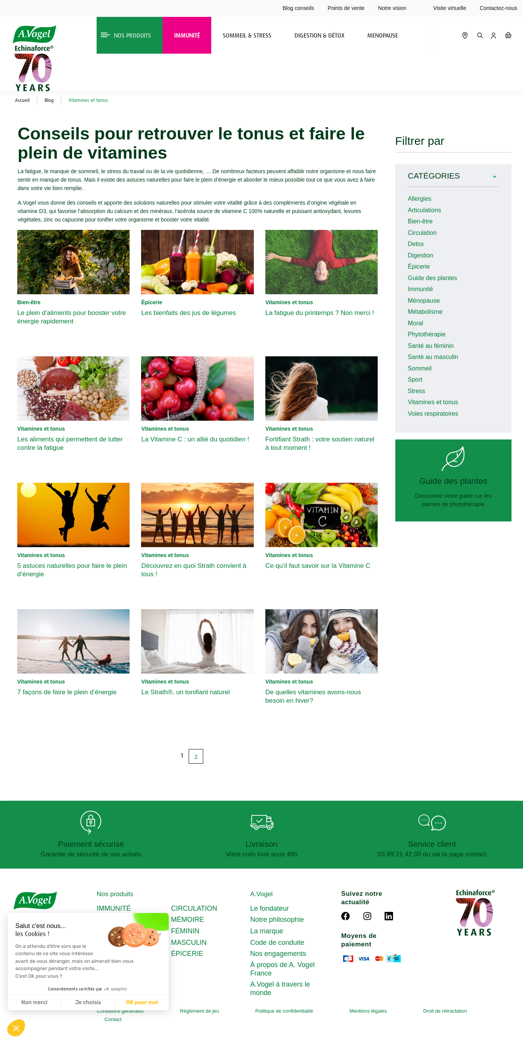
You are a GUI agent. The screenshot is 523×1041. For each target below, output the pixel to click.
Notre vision (392, 8)
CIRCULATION (194, 908)
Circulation (422, 233)
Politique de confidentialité (284, 1011)
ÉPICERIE (187, 953)
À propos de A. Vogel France (282, 969)
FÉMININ (185, 931)
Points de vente (346, 8)
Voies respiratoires (433, 413)
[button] (16, 1028)
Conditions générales (120, 1011)
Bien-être (420, 221)
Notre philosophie (277, 919)
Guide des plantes (432, 278)
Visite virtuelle (449, 8)
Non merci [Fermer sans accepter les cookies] (34, 1002)
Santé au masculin (433, 357)
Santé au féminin (431, 346)
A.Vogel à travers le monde (280, 988)
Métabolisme (425, 311)
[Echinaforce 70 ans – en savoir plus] (32, 68)
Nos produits (115, 894)
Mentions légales (368, 1011)
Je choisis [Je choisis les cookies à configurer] (88, 1002)
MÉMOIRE (187, 919)
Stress (416, 391)
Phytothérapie (427, 334)
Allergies (419, 198)
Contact (113, 1019)
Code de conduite (277, 942)
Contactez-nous (498, 8)
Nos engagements (278, 953)
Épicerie (419, 266)
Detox (416, 244)
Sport (415, 379)
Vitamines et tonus (433, 402)
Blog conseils (298, 8)
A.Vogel (261, 894)
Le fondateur (269, 908)
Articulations (424, 210)
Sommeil (420, 368)
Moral (415, 323)
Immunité (420, 289)
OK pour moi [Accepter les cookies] (142, 1002)
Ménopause (424, 300)
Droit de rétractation (445, 1011)
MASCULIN (189, 942)
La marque (266, 931)
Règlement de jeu (199, 1011)
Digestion (421, 255)
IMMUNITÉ (114, 908)
